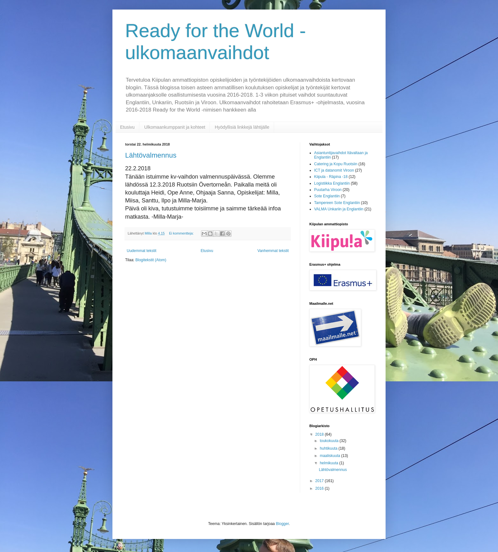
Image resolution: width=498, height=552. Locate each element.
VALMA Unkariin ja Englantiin (338, 209)
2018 (320, 434)
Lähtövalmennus (150, 155)
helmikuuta (329, 463)
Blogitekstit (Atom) (150, 260)
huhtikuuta (329, 448)
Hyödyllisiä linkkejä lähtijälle (242, 127)
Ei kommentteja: (181, 233)
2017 (320, 481)
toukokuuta (330, 441)
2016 (320, 488)
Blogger (282, 523)
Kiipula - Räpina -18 (330, 176)
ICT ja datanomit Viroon (334, 170)
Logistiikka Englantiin (332, 183)
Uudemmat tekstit (141, 251)
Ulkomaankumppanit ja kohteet (174, 127)
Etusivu (127, 127)
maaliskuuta (330, 455)
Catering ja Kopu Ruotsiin (335, 164)
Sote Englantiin (327, 196)
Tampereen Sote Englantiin (337, 203)
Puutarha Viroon (328, 189)
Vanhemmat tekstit (273, 251)
